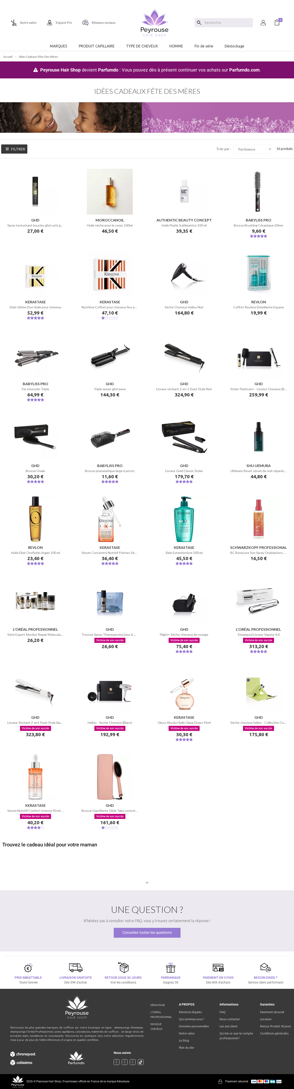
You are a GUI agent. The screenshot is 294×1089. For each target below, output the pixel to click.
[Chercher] (228, 23)
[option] (147, 2)
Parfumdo (108, 70)
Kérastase (157, 1004)
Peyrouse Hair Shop (60, 70)
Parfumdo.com (244, 70)
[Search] (199, 22)
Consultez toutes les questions (147, 932)
